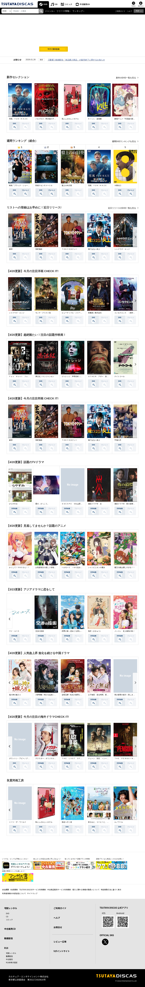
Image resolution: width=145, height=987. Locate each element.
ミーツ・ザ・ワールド (17, 822)
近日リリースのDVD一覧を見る (122, 208)
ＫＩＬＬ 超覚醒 (95, 119)
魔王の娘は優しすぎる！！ (124, 567)
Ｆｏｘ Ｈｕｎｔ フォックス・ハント (24, 376)
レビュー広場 (60, 941)
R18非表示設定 (11, 962)
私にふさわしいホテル (70, 119)
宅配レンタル (11, 953)
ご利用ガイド (120, 11)
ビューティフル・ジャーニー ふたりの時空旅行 (80, 313)
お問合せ (58, 927)
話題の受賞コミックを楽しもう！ (13, 871)
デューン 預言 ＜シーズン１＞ (101, 758)
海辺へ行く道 (67, 822)
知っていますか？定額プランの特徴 (77, 859)
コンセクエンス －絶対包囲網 (126, 313)
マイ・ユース (14, 631)
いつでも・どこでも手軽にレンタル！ (15, 859)
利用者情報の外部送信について (14, 893)
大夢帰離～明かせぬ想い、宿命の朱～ (49, 695)
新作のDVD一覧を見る (126, 78)
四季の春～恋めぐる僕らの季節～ (74, 631)
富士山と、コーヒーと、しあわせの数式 (103, 822)
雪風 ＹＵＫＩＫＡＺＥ (18, 119)
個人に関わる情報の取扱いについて (86, 889)
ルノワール (118, 822)
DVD (45, 4)
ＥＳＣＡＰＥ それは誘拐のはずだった (77, 504)
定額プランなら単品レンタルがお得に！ (110, 859)
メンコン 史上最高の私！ (124, 631)
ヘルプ (129, 11)
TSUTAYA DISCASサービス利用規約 (32, 889)
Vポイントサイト (62, 951)
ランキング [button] (77, 11)
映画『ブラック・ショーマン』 (21, 185)
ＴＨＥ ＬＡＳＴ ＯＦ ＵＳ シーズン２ (79, 758)
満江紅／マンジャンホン (44, 376)
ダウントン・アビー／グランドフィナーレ (25, 758)
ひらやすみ (13, 504)
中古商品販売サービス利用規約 (59, 889)
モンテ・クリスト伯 (43, 313)
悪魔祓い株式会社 (95, 313)
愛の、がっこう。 (42, 504)
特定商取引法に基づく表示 (111, 889)
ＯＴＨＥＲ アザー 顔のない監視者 (102, 376)
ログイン (141, 6)
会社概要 (5, 889)
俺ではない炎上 (94, 249)
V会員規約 (14, 889)
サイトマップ (32, 893)
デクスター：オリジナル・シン (47, 758)
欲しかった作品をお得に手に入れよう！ (47, 859)
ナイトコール (119, 376)
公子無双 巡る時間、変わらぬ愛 (101, 695)
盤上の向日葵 (67, 185)
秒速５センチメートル (43, 185)
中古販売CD (85, 4)
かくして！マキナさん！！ (19, 567)
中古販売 (9, 959)
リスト (133, 6)
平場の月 (117, 440)
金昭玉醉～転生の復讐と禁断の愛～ (75, 695)
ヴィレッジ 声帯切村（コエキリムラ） (77, 376)
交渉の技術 (39, 631)
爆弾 (10, 249)
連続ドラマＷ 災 (95, 504)
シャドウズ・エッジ (122, 249)
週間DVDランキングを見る (124, 141)
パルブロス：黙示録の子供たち (47, 119)
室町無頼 (38, 249)
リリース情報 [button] (62, 11)
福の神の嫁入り (15, 695)
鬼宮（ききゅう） (95, 631)
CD (56, 4)
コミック (68, 4)
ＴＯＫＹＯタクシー (69, 249)
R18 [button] (137, 11)
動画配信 (8, 938)
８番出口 (117, 185)
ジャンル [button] (49, 11)
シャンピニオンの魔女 (96, 567)
